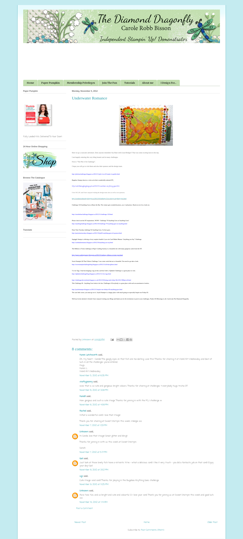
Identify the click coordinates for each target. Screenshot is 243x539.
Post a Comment (84, 508)
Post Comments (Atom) (152, 530)
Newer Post (80, 522)
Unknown (84, 431)
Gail (81, 458)
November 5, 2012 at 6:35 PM (94, 375)
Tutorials (129, 82)
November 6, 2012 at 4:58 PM (94, 404)
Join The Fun (109, 82)
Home (30, 82)
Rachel (83, 411)
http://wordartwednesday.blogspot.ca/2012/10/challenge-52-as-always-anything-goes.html (99, 198)
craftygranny (86, 381)
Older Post (212, 522)
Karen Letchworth (89, 355)
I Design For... (168, 82)
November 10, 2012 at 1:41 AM (93, 502)
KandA (83, 396)
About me (147, 82)
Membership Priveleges (81, 82)
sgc (81, 476)
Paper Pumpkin (50, 82)
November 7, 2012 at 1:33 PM (93, 425)
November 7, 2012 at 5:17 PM (93, 452)
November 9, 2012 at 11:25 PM (94, 484)
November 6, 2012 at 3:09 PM (94, 390)
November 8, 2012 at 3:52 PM (94, 469)
